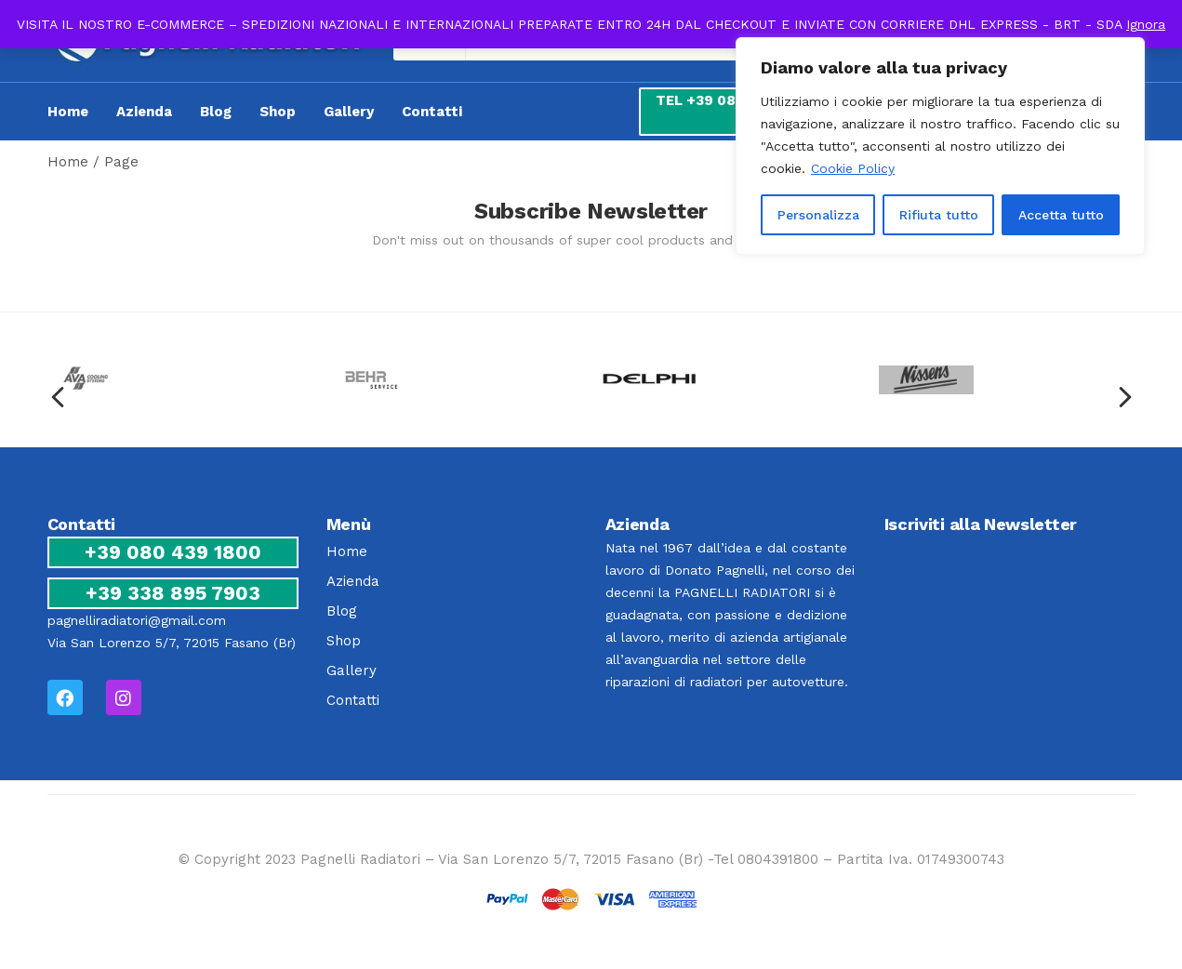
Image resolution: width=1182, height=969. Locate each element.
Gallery (349, 111)
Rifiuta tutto (938, 214)
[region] (940, 146)
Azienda (144, 111)
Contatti (432, 111)
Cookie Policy (853, 168)
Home (67, 111)
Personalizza (818, 214)
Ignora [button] (1145, 24)
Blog (216, 111)
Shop (277, 111)
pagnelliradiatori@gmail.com (136, 620)
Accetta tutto (1061, 214)
